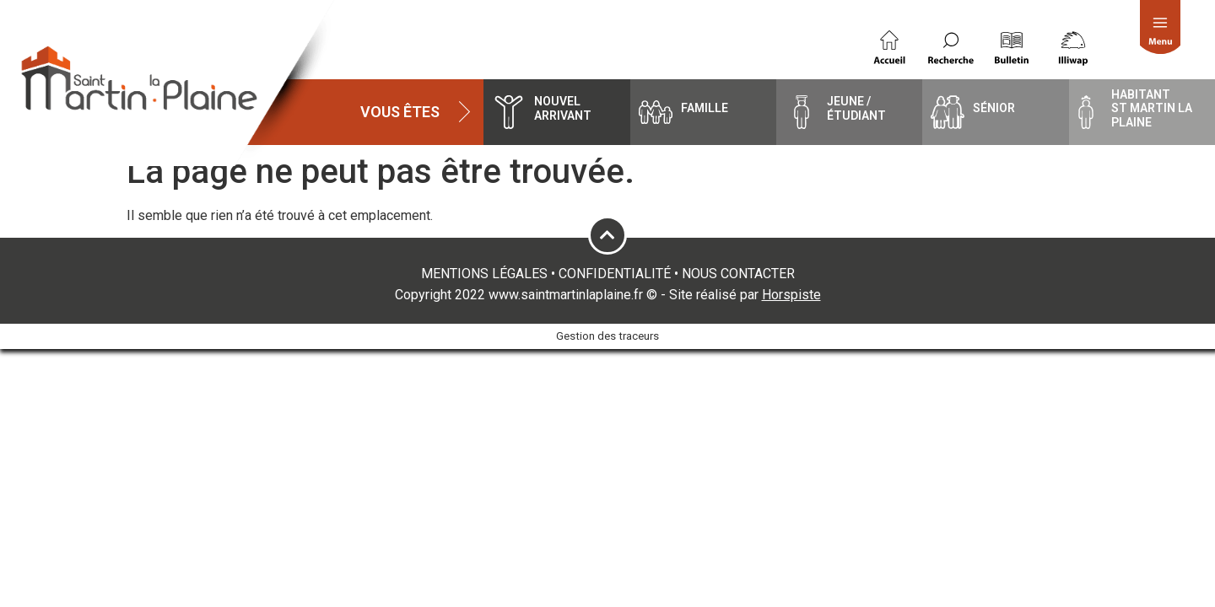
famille (704, 108)
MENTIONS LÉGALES (484, 274)
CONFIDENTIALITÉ (615, 274)
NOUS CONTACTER (738, 274)
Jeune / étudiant (856, 108)
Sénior (994, 108)
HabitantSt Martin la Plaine (1151, 109)
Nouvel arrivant (562, 108)
